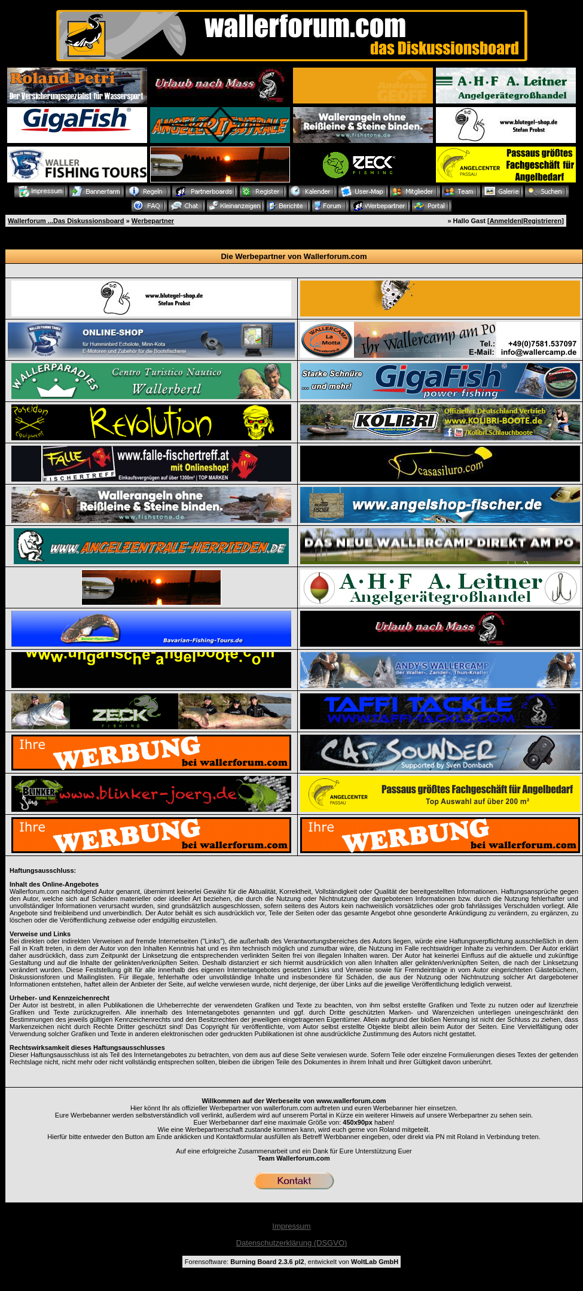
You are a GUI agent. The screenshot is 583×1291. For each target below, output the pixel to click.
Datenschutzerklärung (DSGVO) (291, 1242)
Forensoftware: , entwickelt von (291, 1261)
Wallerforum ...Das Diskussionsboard (66, 220)
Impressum (291, 1226)
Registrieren (542, 220)
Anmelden (505, 220)
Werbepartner (153, 220)
